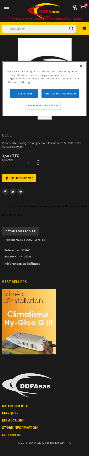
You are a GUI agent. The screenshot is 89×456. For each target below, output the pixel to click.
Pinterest (20, 192)
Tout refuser (24, 93)
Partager (5, 192)
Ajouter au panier (19, 178)
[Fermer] (80, 66)
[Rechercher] (39, 29)
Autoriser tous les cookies (60, 93)
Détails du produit (20, 231)
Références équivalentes (25, 240)
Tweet (13, 192)
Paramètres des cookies (43, 105)
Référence (11, 250)
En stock (10, 256)
